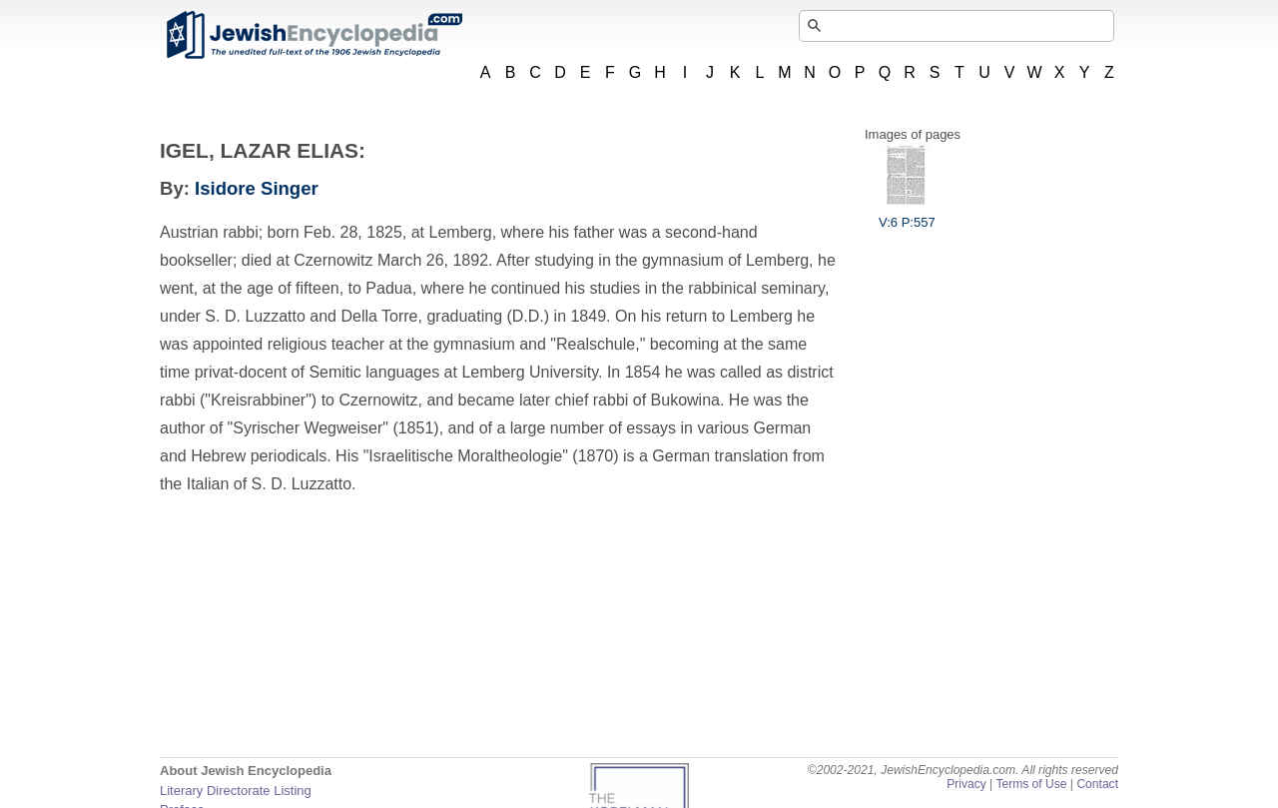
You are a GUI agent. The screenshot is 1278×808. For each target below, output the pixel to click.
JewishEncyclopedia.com (313, 35)
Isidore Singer (257, 188)
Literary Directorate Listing (236, 790)
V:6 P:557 (907, 215)
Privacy (966, 784)
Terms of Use (1030, 784)
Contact (1097, 784)
